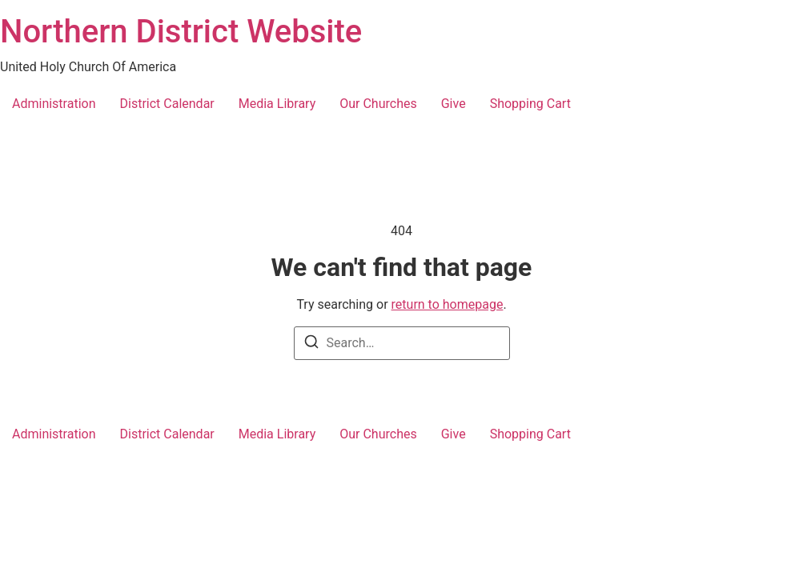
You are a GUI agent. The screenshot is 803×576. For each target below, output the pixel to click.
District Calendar (167, 103)
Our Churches (377, 103)
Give (453, 103)
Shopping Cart (530, 103)
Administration (54, 103)
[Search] (311, 344)
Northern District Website (181, 31)
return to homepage (447, 304)
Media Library (277, 103)
